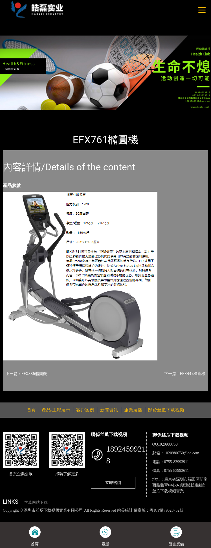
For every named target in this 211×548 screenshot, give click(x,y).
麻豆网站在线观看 (121, 516)
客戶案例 (85, 410)
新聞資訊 (109, 410)
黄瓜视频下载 (93, 516)
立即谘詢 (113, 482)
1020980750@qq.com (181, 453)
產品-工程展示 (35, 114)
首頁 (12, 114)
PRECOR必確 (65, 114)
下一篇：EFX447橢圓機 (184, 374)
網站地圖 (8, 516)
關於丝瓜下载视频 (166, 410)
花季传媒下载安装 (154, 516)
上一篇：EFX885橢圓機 (26, 374)
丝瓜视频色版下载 (31, 516)
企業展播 (133, 410)
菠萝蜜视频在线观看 (188, 516)
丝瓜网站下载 (36, 502)
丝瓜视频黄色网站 (64, 516)
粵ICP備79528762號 (166, 510)
